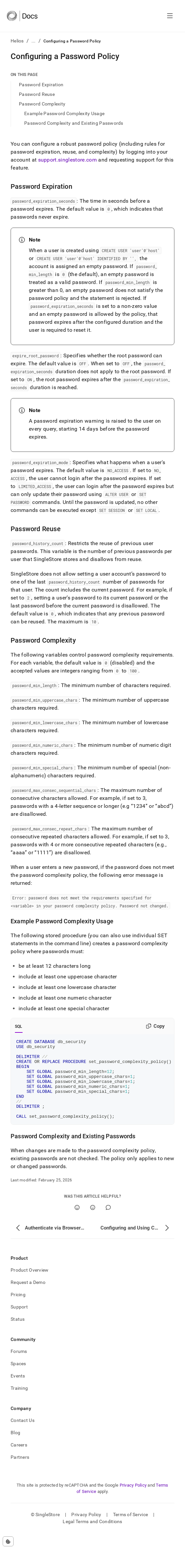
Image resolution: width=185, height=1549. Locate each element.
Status (18, 1335)
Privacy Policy (133, 1501)
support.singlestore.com (67, 160)
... (33, 40)
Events (18, 1391)
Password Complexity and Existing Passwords (73, 123)
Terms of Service (130, 1530)
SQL (19, 1026)
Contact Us (22, 1436)
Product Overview (29, 1286)
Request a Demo (28, 1298)
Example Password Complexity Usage (64, 113)
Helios (17, 40)
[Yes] (77, 1223)
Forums (19, 1367)
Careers (19, 1460)
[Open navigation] (169, 16)
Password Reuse (37, 94)
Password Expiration (41, 84)
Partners (20, 1473)
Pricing (18, 1310)
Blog (15, 1448)
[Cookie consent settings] (8, 1541)
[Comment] (108, 1223)
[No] (92, 1223)
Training (19, 1404)
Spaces (18, 1379)
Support (19, 1322)
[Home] (22, 16)
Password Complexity (42, 103)
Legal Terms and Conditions (92, 1537)
